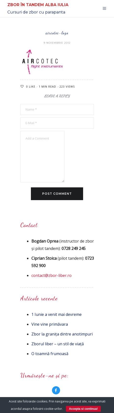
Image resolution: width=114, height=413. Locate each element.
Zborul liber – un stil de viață (57, 344)
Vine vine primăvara (49, 324)
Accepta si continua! (83, 409)
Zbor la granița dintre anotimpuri (62, 334)
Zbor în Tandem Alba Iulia (37, 4)
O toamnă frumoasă (49, 353)
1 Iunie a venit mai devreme (56, 314)
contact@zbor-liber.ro (51, 275)
